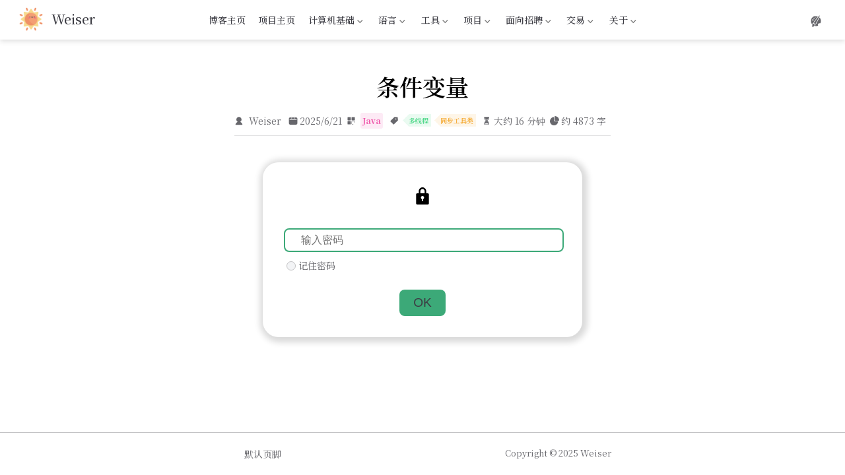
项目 (475, 21)
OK (422, 302)
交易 (579, 21)
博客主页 (227, 19)
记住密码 (316, 265)
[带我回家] (57, 20)
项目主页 (276, 19)
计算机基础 (334, 21)
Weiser (265, 120)
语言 (391, 21)
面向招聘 (527, 21)
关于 (621, 21)
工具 (433, 21)
